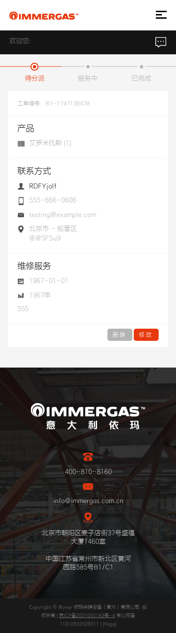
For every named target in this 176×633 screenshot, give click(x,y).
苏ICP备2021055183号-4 (87, 615)
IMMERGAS (43, 15)
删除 (120, 334)
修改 (146, 334)
